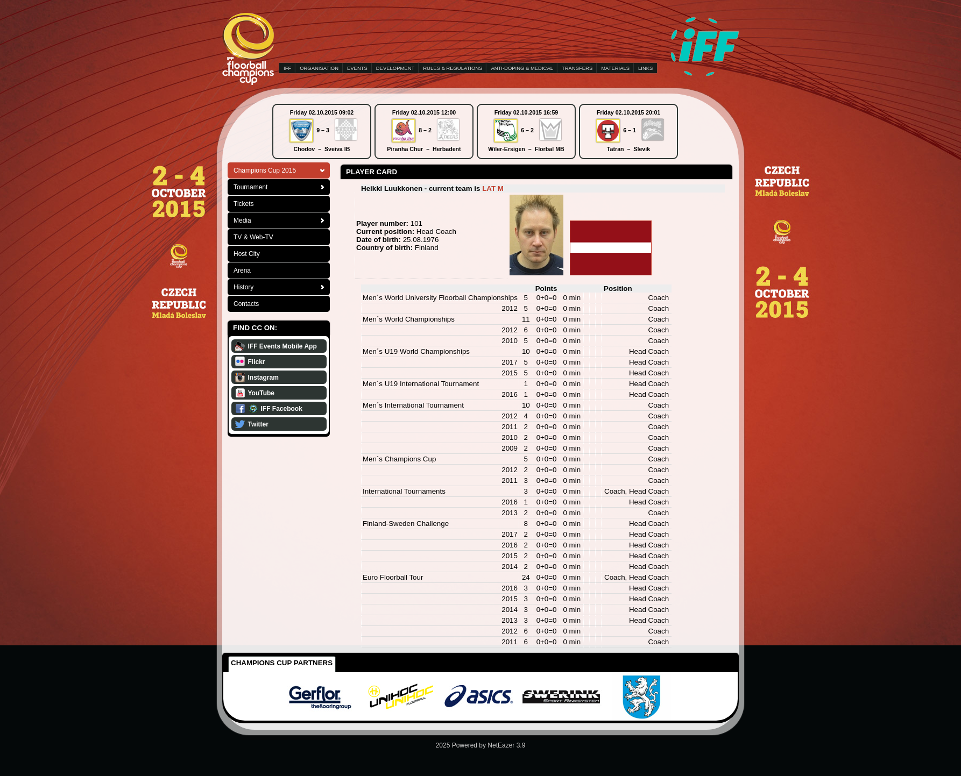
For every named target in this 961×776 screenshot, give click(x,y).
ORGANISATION (319, 68)
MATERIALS (615, 68)
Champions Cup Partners (282, 663)
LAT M (493, 188)
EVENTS (357, 68)
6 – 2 (527, 130)
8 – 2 (425, 130)
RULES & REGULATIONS (452, 68)
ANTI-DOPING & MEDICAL (522, 68)
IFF (287, 68)
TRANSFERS (577, 68)
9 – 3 (322, 130)
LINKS (645, 68)
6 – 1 (629, 130)
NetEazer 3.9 (506, 745)
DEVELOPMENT (395, 68)
